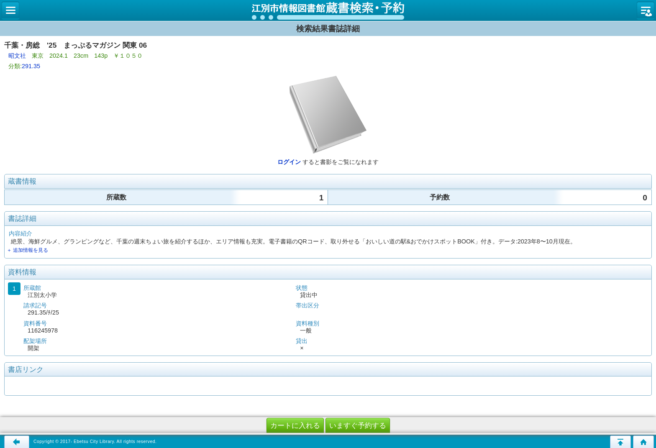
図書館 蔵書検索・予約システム (328, 10)
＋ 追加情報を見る (27, 250)
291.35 (31, 66)
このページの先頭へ (620, 441)
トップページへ (643, 441)
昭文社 (17, 55)
